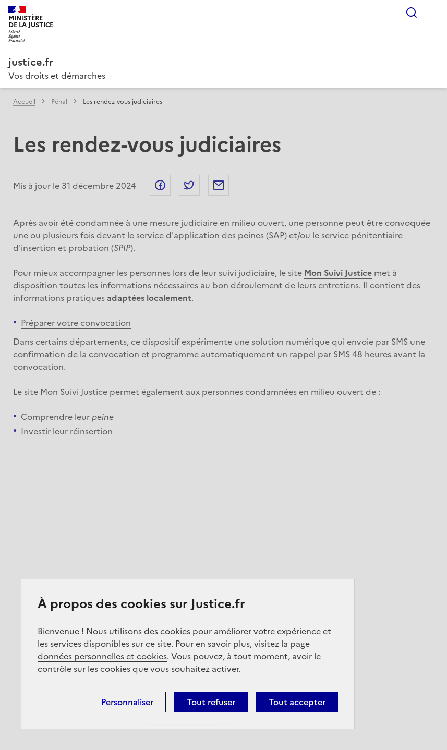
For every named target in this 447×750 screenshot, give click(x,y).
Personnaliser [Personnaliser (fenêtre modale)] (127, 702)
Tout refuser (211, 702)
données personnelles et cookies (102, 656)
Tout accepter (297, 702)
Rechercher (411, 12)
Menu (432, 12)
